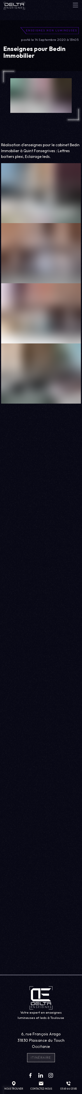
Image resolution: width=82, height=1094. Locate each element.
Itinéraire (41, 1057)
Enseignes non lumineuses (51, 30)
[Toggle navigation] (75, 5)
